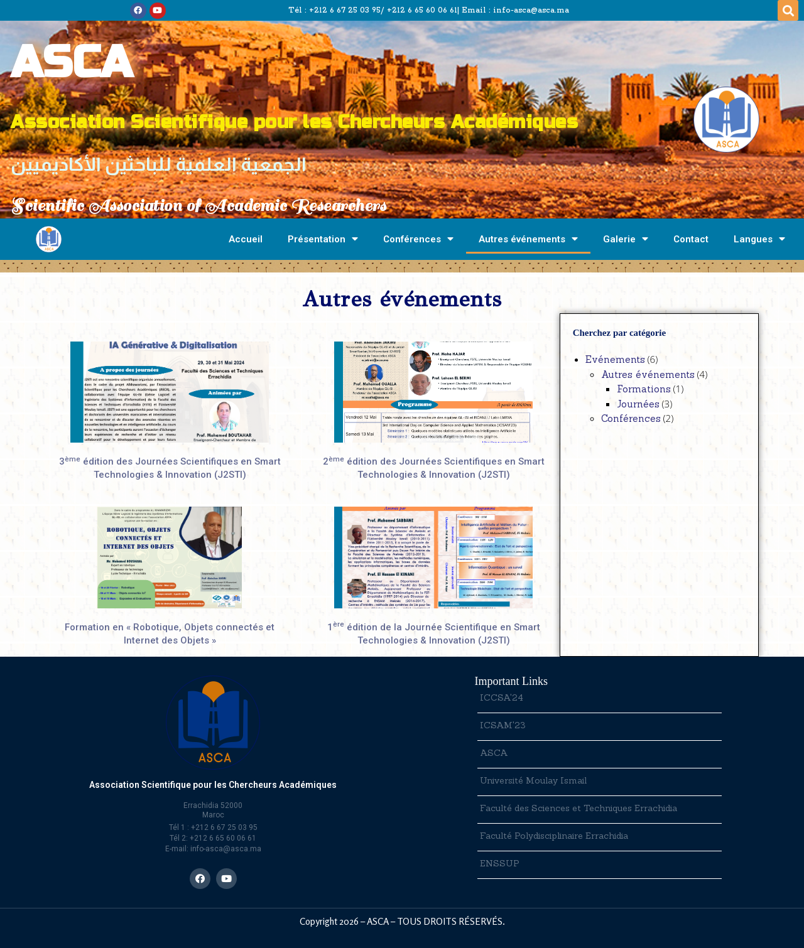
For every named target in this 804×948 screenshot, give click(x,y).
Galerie (625, 238)
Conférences (418, 238)
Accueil (246, 239)
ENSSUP (499, 863)
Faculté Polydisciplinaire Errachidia (554, 835)
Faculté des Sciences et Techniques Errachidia (578, 808)
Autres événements (528, 238)
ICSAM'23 (503, 725)
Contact (691, 239)
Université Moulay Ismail (533, 780)
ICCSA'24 (501, 697)
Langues (759, 238)
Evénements (615, 359)
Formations (644, 389)
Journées (638, 404)
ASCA (494, 752)
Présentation (323, 238)
